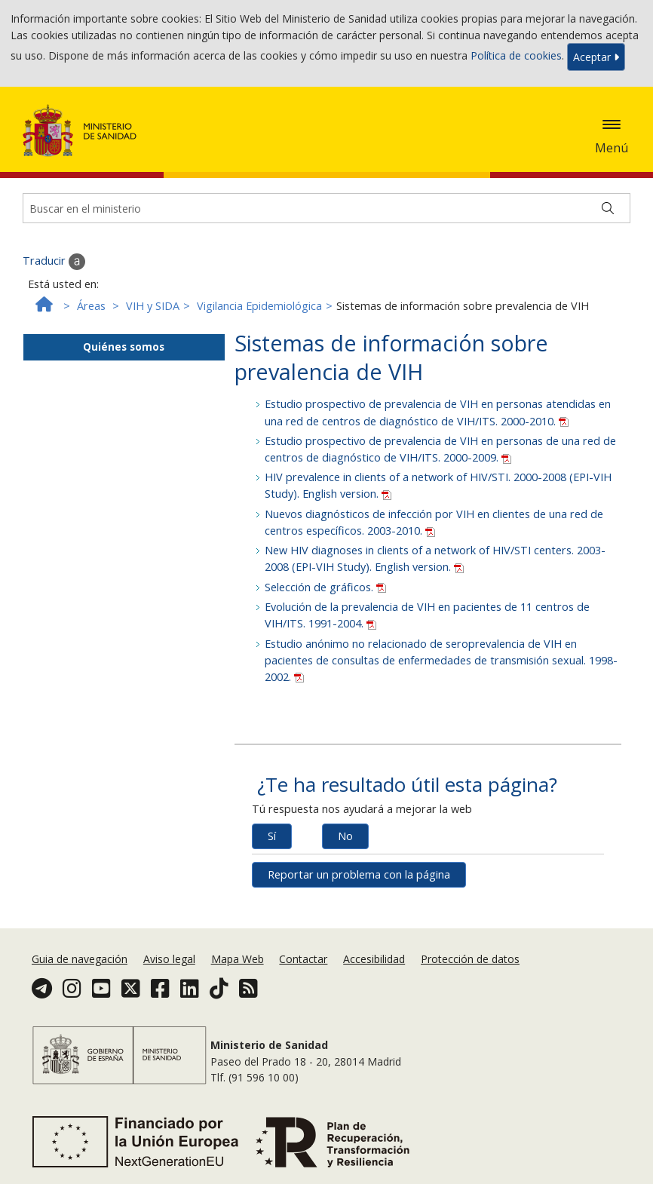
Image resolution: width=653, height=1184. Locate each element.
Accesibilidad (374, 959)
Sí (272, 836)
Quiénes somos (123, 346)
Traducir (54, 261)
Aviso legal (169, 959)
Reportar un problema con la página (359, 874)
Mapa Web (237, 959)
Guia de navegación (79, 959)
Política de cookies (516, 55)
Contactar (303, 959)
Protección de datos (470, 959)
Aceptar (596, 57)
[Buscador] (326, 208)
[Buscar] (607, 208)
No (345, 836)
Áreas (91, 306)
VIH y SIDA (152, 306)
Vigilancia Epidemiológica (259, 306)
